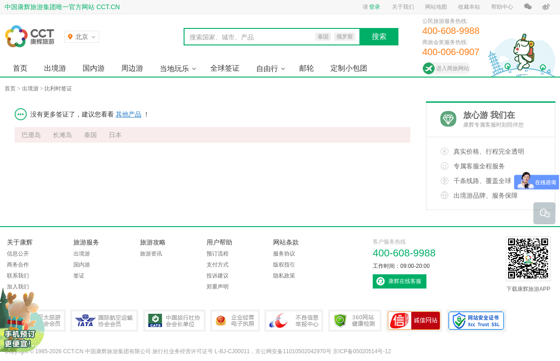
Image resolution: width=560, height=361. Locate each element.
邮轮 (306, 68)
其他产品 (128, 114)
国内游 (94, 68)
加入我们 (18, 286)
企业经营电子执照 (235, 321)
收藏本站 (469, 7)
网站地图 (436, 7)
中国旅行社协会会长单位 (174, 321)
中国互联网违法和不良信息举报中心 (293, 321)
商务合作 (18, 264)
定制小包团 (348, 68)
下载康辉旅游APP (528, 264)
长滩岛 (62, 135)
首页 (20, 68)
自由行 (267, 68)
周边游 (132, 68)
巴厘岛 (31, 135)
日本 (115, 135)
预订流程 (218, 253)
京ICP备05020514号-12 (362, 351)
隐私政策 (284, 275)
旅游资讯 (151, 253)
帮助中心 (502, 7)
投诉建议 (218, 275)
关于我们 (403, 7)
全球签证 (225, 68)
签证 (78, 275)
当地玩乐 (174, 68)
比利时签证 (58, 88)
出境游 (55, 68)
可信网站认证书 (414, 321)
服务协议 (284, 253)
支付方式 (218, 264)
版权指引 (284, 264)
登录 (374, 7)
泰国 (90, 135)
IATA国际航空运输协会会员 (104, 321)
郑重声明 (218, 286)
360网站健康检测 (354, 321)
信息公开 (18, 253)
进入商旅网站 (452, 68)
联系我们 (18, 275)
